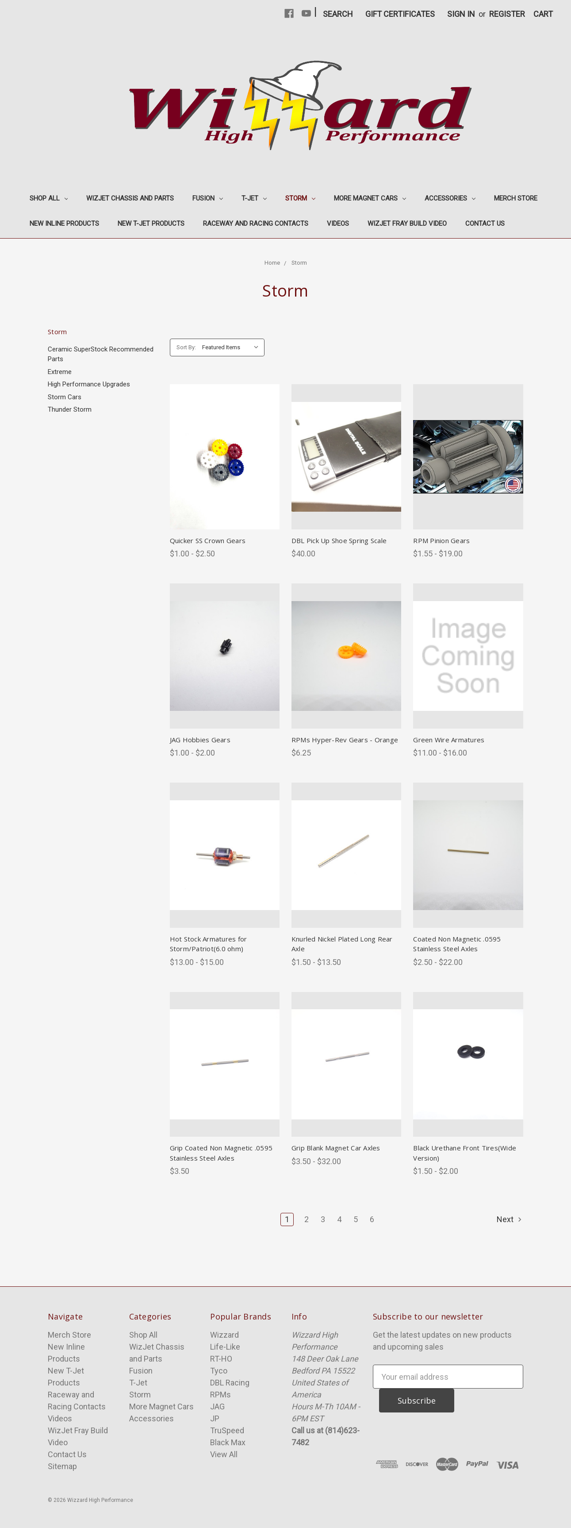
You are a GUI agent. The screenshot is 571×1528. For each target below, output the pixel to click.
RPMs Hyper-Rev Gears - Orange (344, 739)
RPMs (220, 1394)
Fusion (207, 198)
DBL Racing (229, 1382)
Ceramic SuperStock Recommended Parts (100, 354)
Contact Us (485, 224)
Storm (300, 198)
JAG (217, 1406)
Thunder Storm (70, 409)
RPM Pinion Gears (441, 540)
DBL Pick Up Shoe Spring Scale (339, 540)
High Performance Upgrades (89, 384)
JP (214, 1418)
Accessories (450, 198)
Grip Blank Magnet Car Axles (335, 1147)
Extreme (60, 372)
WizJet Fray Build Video (407, 224)
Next (510, 1219)
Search (338, 14)
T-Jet (254, 198)
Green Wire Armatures (448, 739)
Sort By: (186, 347)
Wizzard (224, 1334)
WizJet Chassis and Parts (130, 198)
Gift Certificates (400, 14)
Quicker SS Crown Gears (208, 540)
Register (507, 14)
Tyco (218, 1370)
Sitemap (62, 1466)
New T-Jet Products (151, 224)
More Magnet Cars (370, 198)
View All (224, 1454)
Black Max (227, 1442)
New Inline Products (64, 224)
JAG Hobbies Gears (200, 739)
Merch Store (515, 198)
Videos (338, 224)
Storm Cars (64, 397)
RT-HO (221, 1358)
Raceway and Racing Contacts (255, 224)
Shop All (49, 198)
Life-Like (225, 1346)
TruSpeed (227, 1430)
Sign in (461, 14)
